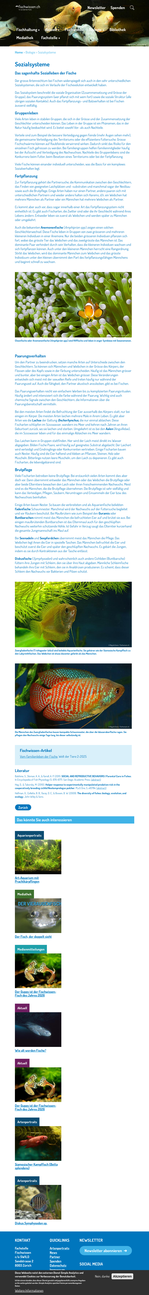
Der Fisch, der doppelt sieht (33, 936)
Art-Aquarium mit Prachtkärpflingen (27, 879)
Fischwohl (74, 30)
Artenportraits (59, 1248)
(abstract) (96, 779)
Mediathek (24, 37)
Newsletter (97, 7)
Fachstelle (50, 38)
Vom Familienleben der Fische (39, 756)
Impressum (57, 1269)
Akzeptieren (122, 1276)
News (53, 1252)
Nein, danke (102, 1276)
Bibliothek (118, 29)
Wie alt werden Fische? (30, 1050)
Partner (55, 1257)
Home (19, 52)
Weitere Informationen (29, 1290)
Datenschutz (58, 1265)
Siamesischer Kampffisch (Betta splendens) (36, 1166)
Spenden (118, 7)
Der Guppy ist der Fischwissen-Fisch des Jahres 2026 (35, 993)
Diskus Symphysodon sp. (31, 1223)
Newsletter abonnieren (103, 1250)
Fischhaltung (28, 30)
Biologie (96, 30)
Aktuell (52, 30)
